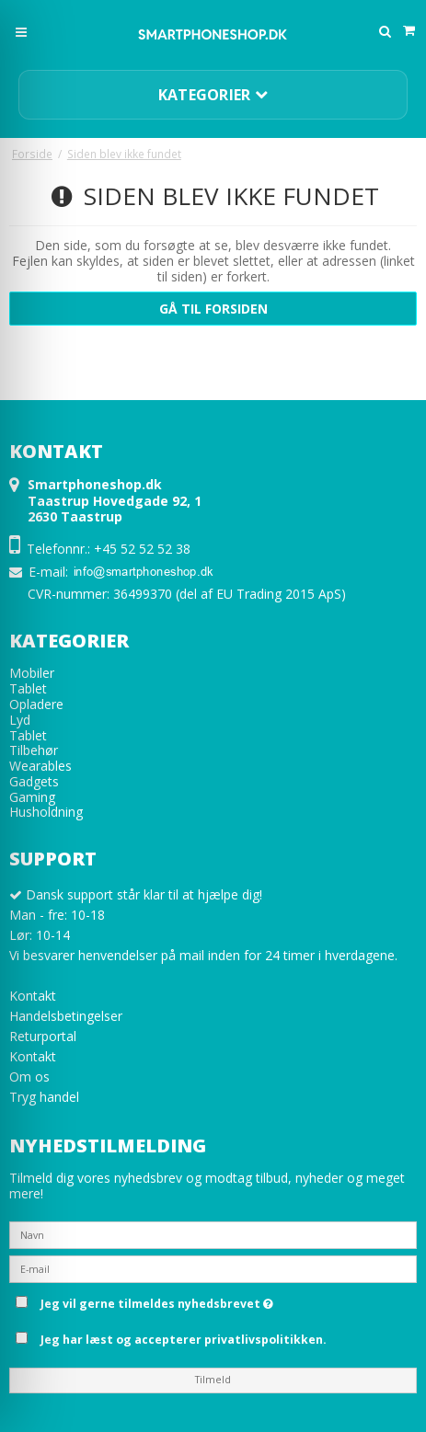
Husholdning (46, 811)
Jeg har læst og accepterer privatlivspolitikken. (183, 1339)
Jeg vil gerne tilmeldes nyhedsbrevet (225, 1300)
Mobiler (31, 673)
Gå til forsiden (213, 308)
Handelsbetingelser (65, 1016)
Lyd (19, 719)
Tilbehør (33, 750)
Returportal (42, 1036)
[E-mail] (213, 1268)
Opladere (36, 704)
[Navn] (213, 1234)
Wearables (40, 765)
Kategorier (213, 95)
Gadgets (34, 781)
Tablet (28, 688)
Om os (29, 1076)
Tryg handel (44, 1097)
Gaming (32, 797)
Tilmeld (213, 1379)
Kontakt (32, 995)
